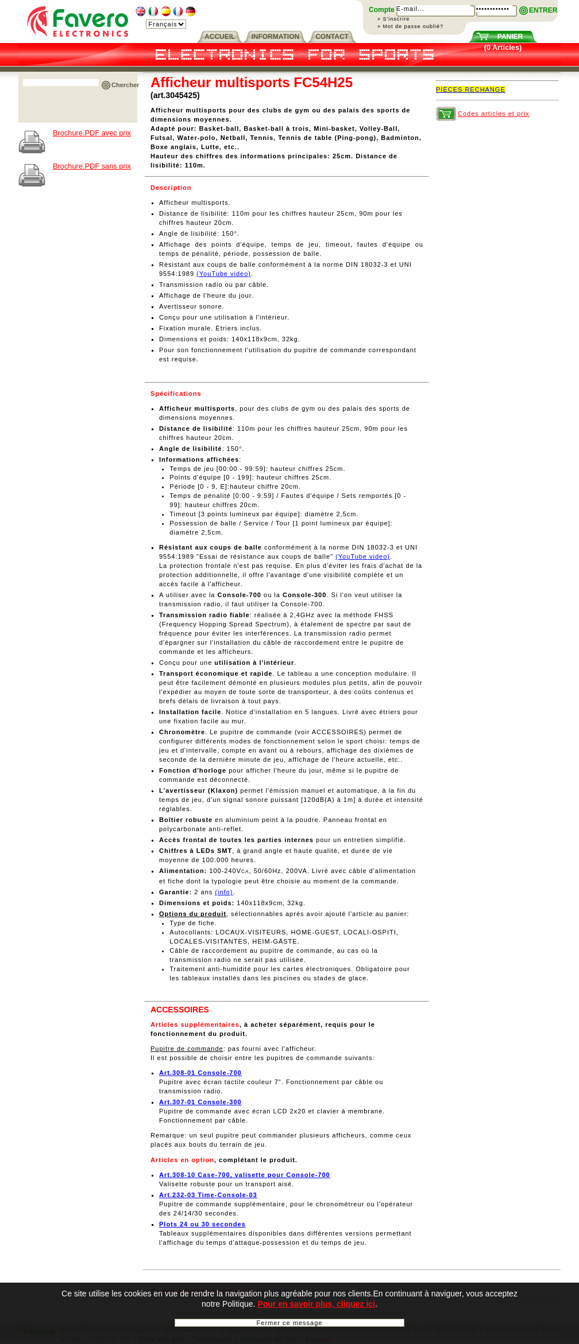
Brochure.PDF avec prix (92, 132)
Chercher (125, 84)
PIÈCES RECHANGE (470, 89)
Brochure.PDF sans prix (92, 166)
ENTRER (543, 10)
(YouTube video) (223, 273)
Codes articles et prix (494, 113)
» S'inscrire (393, 19)
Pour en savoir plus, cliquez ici (316, 1306)
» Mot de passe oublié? (410, 26)
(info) (224, 892)
